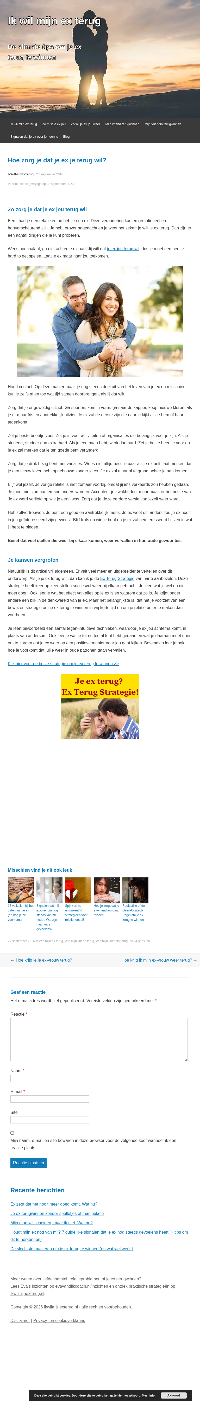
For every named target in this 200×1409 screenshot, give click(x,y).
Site (14, 1112)
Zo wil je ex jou (139, 941)
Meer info (148, 1395)
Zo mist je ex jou (54, 124)
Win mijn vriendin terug (112, 941)
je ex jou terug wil (123, 249)
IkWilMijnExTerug (21, 174)
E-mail (17, 1091)
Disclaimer (20, 1320)
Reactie (18, 1014)
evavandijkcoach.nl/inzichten (81, 1286)
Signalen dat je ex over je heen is (34, 136)
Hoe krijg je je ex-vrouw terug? (41, 960)
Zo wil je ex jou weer (85, 124)
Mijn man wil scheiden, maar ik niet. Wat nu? (51, 1223)
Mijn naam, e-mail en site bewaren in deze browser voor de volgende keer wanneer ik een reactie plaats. (93, 1144)
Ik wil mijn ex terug (54, 21)
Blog (66, 136)
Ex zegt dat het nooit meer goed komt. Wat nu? (53, 1204)
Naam (17, 1071)
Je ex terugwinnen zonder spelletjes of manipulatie (57, 1213)
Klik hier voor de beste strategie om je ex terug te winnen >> (63, 663)
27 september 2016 (49, 174)
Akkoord (173, 1395)
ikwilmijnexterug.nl (27, 1293)
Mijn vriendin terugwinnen (163, 124)
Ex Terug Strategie (117, 578)
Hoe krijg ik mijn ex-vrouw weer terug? (159, 960)
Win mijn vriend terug (79, 941)
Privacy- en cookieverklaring (59, 1320)
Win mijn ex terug (51, 941)
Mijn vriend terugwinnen (122, 124)
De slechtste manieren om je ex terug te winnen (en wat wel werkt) (71, 1249)
